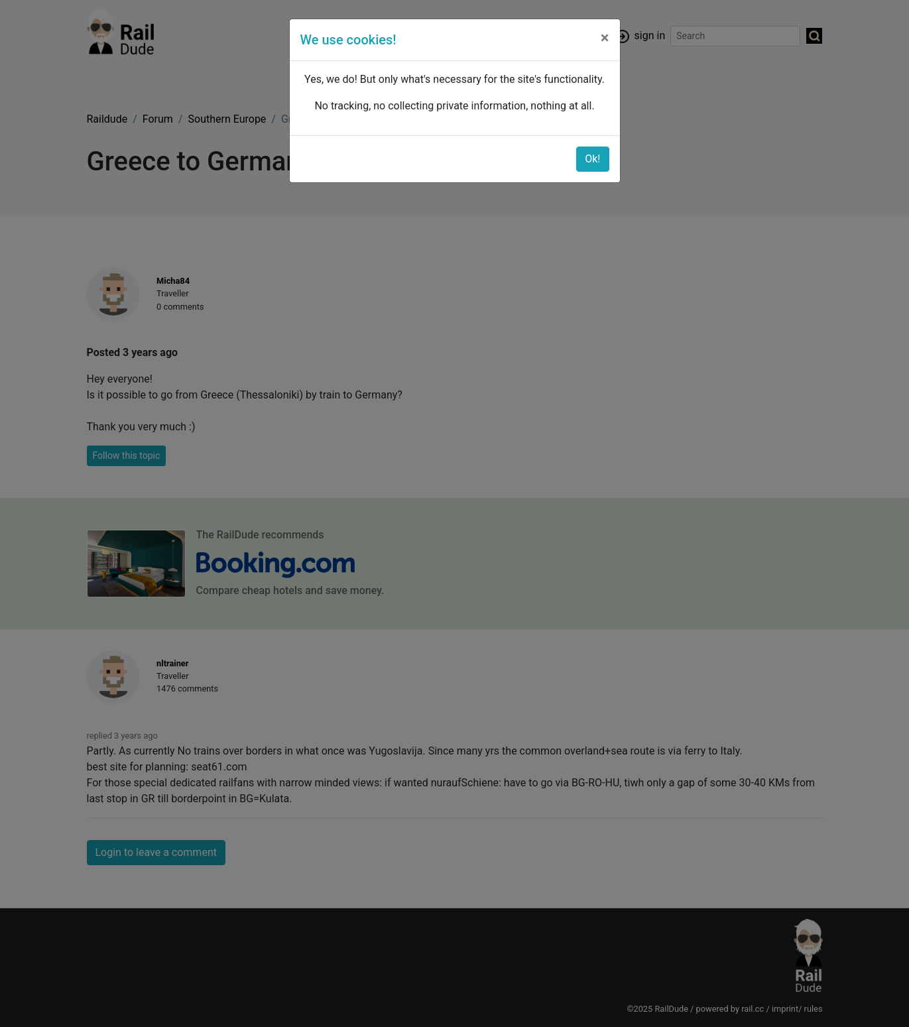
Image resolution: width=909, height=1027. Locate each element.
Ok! (592, 158)
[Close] (605, 37)
